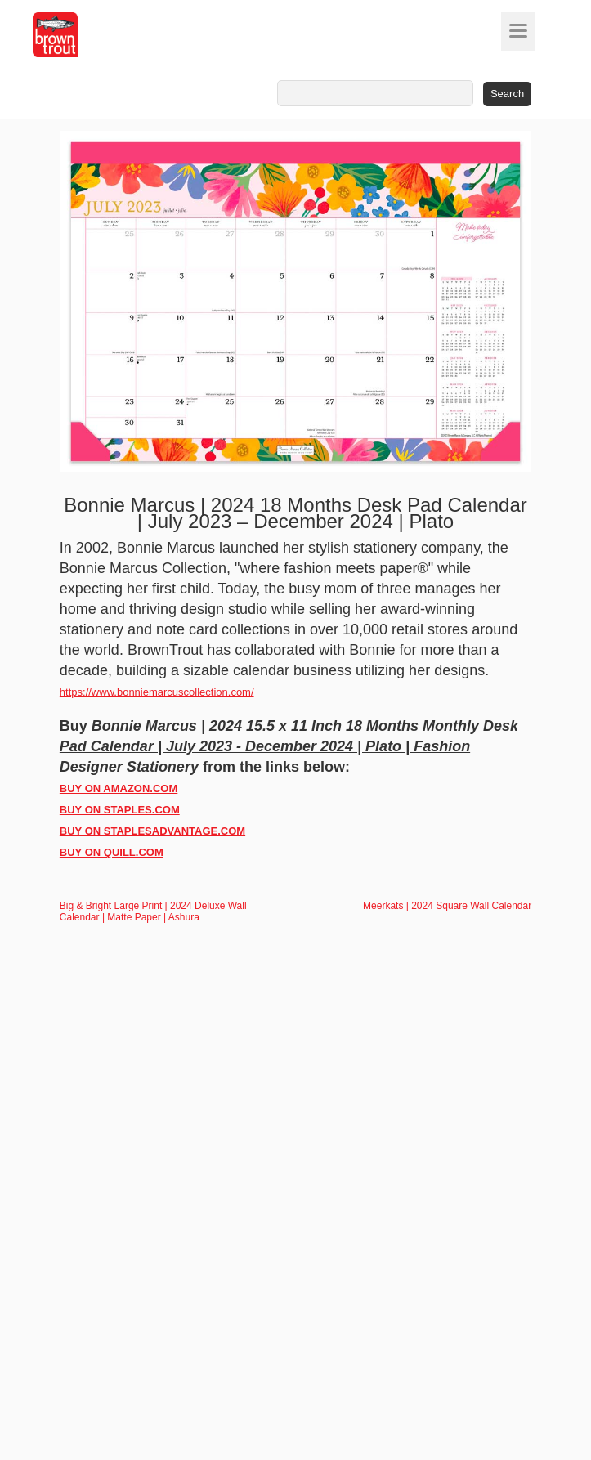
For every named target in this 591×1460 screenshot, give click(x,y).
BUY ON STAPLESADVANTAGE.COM (152, 831)
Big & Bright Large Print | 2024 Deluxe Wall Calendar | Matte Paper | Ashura (153, 911)
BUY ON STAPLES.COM (120, 810)
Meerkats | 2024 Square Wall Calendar (447, 905)
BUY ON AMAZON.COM (118, 788)
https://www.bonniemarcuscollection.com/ (157, 692)
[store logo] (86, 34)
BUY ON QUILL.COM (111, 852)
